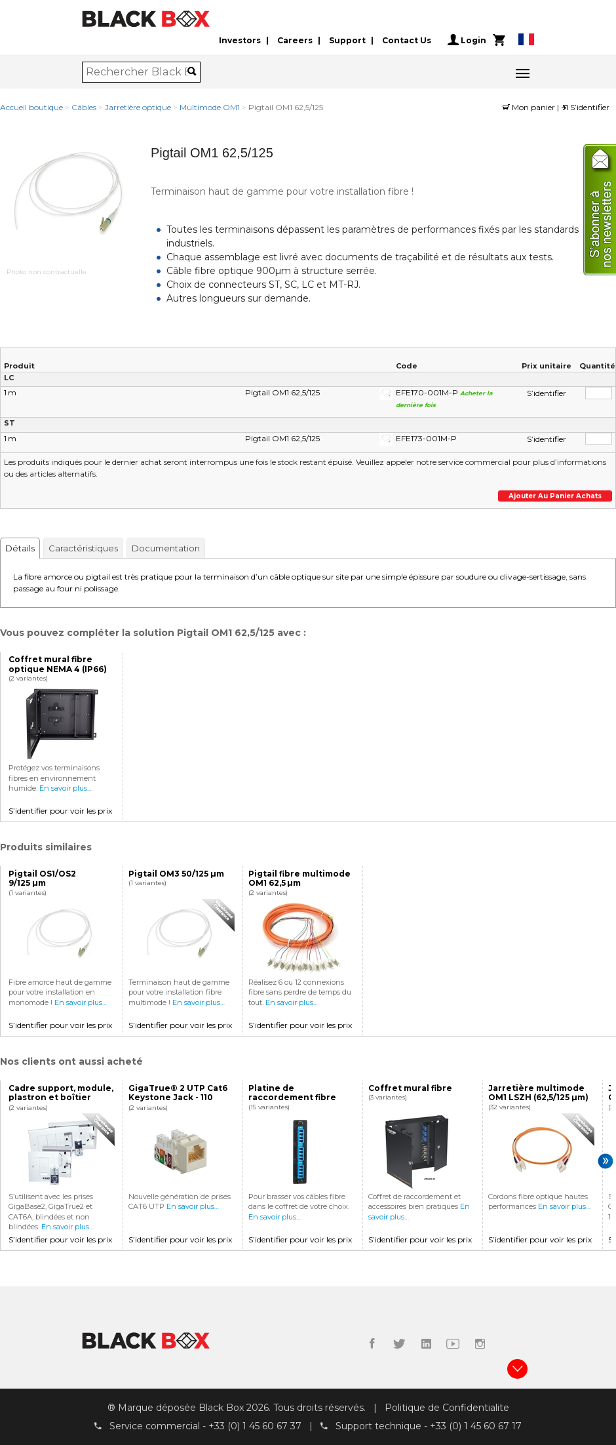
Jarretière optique (138, 107)
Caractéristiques (83, 548)
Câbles (83, 107)
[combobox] (136, 72)
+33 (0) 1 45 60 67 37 (254, 1426)
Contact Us (406, 40)
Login (467, 40)
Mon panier (530, 107)
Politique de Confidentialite (447, 1408)
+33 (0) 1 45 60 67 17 (476, 1426)
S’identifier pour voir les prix (60, 811)
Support (347, 40)
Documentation (166, 548)
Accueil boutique (31, 107)
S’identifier (585, 107)
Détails (20, 548)
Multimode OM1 (210, 107)
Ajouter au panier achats (555, 496)
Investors (240, 40)
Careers (295, 40)
